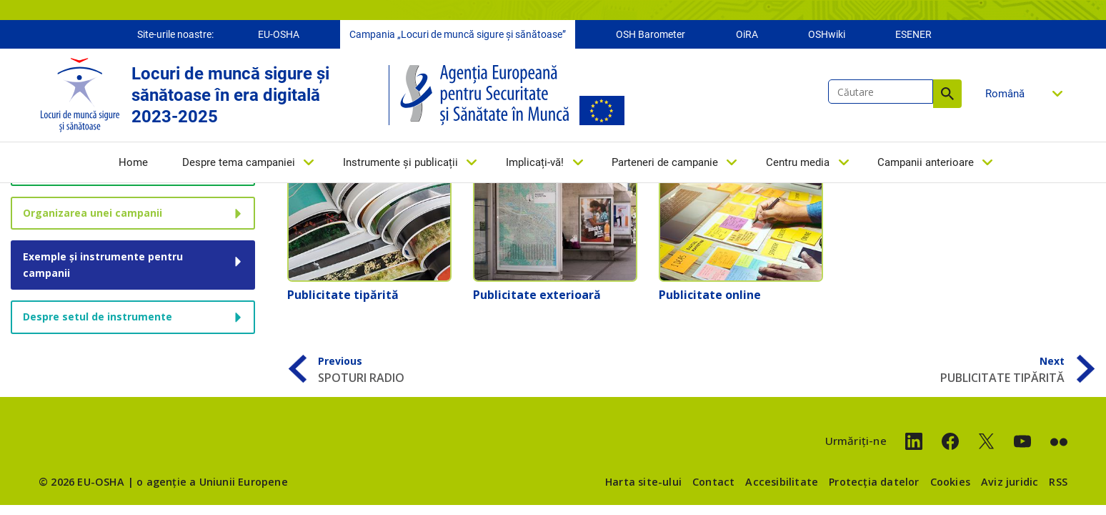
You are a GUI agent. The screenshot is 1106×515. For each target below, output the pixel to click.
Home (133, 162)
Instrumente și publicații (400, 162)
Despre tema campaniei (238, 162)
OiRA (747, 34)
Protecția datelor (874, 482)
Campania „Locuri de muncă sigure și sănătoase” (457, 34)
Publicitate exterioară (537, 295)
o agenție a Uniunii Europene (212, 482)
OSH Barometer (650, 34)
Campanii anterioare (925, 162)
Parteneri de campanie (665, 162)
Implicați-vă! (535, 162)
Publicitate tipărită (343, 295)
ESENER (913, 34)
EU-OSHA (278, 34)
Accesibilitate (781, 482)
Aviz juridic (1009, 482)
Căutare (947, 93)
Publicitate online (710, 295)
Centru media (798, 162)
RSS (1058, 482)
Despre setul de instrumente (97, 316)
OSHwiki (826, 34)
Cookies (950, 482)
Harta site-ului (643, 482)
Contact (713, 482)
